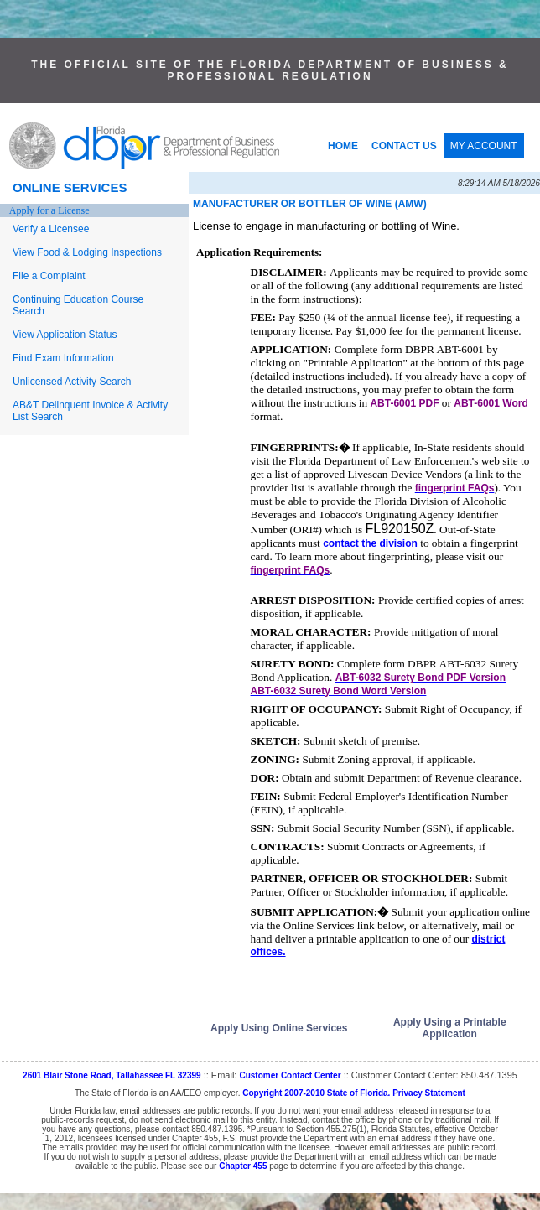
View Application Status (65, 334)
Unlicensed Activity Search (72, 381)
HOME (343, 146)
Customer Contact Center (289, 1075)
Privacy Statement (428, 1093)
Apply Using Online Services (278, 1028)
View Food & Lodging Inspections (87, 252)
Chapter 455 (243, 1166)
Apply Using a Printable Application (449, 1028)
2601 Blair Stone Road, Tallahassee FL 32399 (112, 1075)
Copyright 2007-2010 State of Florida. (316, 1093)
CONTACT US (404, 146)
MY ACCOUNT (483, 146)
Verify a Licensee (51, 229)
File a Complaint (49, 276)
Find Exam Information (63, 358)
